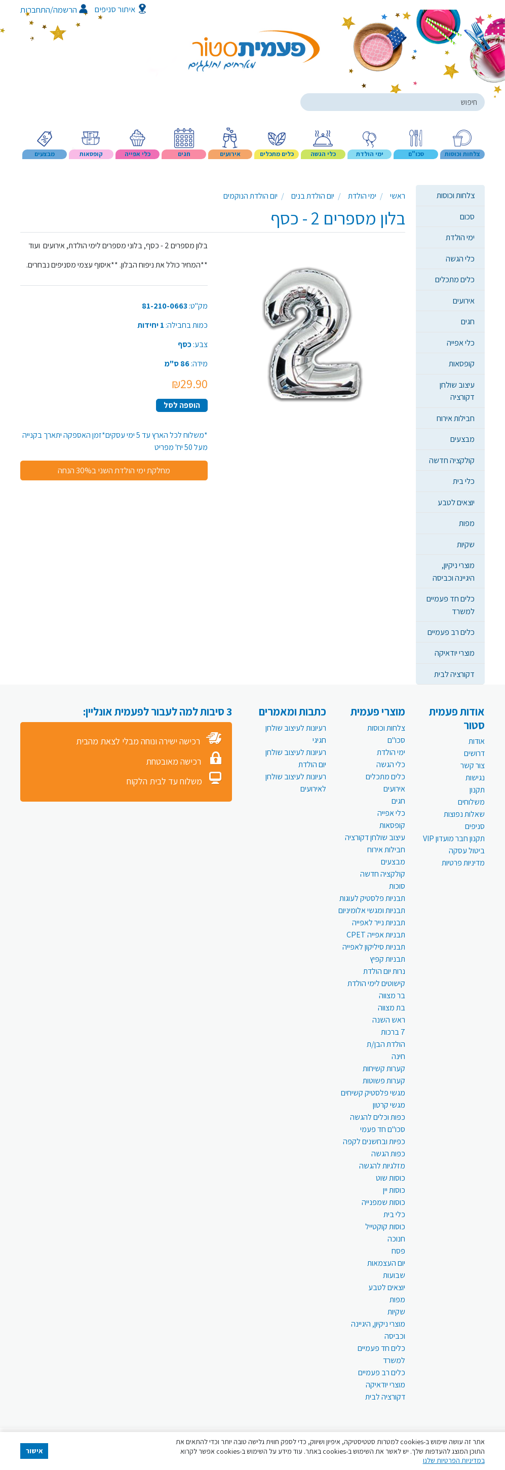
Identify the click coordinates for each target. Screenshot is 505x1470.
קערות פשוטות (384, 1080)
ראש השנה (388, 1019)
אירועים (464, 300)
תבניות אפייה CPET (375, 934)
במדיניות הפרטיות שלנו (454, 1460)
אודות (477, 741)
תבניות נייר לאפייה (378, 922)
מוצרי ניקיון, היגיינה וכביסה (454, 571)
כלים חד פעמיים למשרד (450, 604)
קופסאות (462, 363)
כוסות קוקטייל (385, 1226)
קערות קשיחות (384, 1068)
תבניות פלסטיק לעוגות (372, 898)
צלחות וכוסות (456, 195)
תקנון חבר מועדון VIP (454, 838)
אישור (34, 1450)
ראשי (397, 196)
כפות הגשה (388, 1153)
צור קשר (472, 765)
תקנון (477, 789)
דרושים (474, 753)
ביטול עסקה (467, 850)
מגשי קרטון (389, 1105)
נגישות (475, 777)
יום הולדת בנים (312, 196)
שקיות (466, 544)
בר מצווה (392, 995)
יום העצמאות (386, 1263)
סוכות (397, 886)
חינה (398, 1056)
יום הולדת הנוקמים (250, 196)
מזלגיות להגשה (382, 1165)
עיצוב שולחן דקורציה (457, 390)
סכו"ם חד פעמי (382, 1129)
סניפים (475, 826)
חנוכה (396, 1238)
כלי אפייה (461, 342)
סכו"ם (396, 740)
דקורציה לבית (454, 674)
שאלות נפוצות (464, 814)
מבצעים (462, 438)
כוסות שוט (390, 1178)
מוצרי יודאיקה (455, 652)
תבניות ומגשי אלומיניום (371, 910)
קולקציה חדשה (452, 460)
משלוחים (471, 802)
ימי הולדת (460, 237)
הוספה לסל (182, 405)
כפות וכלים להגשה (377, 1117)
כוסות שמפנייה (383, 1202)
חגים (468, 321)
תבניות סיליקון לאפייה (373, 946)
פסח (398, 1251)
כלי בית (464, 480)
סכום (467, 216)
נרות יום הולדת (384, 971)
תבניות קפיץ (387, 959)
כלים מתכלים (455, 279)
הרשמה (70, 10)
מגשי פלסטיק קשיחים (373, 1092)
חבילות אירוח (456, 418)
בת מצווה (391, 1007)
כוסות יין (394, 1190)
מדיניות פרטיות (463, 862)
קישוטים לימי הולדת (376, 983)
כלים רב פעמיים (451, 631)
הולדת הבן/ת (386, 1044)
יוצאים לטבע (456, 502)
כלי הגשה (460, 258)
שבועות (394, 1275)
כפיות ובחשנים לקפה (374, 1141)
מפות (467, 523)
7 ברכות (393, 1032)
